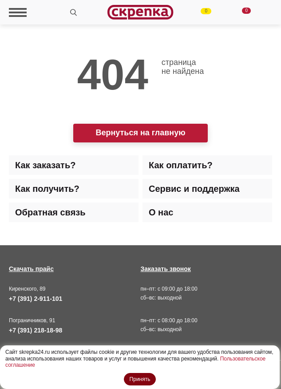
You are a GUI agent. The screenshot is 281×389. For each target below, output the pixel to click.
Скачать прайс (31, 269)
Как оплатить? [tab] (181, 165)
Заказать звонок (166, 269)
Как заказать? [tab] (45, 165)
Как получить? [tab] (47, 189)
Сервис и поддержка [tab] (194, 189)
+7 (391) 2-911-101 (35, 298)
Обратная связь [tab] (50, 212)
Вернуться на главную (140, 132)
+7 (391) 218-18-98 (35, 330)
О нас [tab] (161, 212)
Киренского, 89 (27, 289)
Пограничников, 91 (32, 320)
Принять (140, 379)
